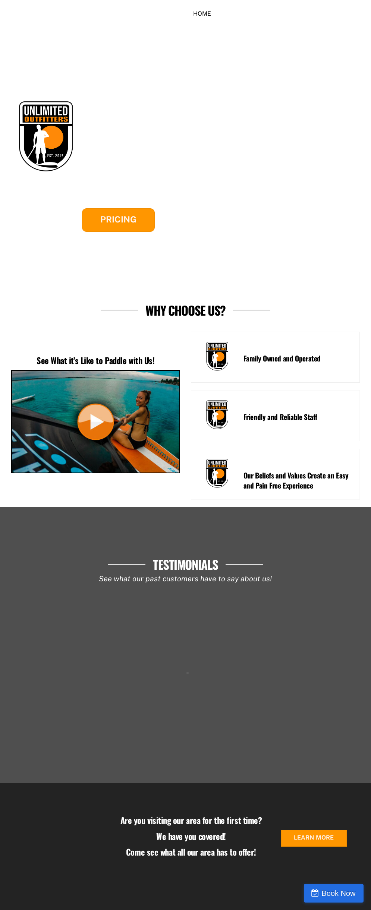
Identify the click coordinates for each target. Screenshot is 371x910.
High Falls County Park (140, 152)
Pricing (118, 219)
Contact (303, 13)
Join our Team (216, 29)
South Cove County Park (143, 130)
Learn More (314, 837)
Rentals (235, 13)
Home (202, 13)
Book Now (339, 893)
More (269, 13)
